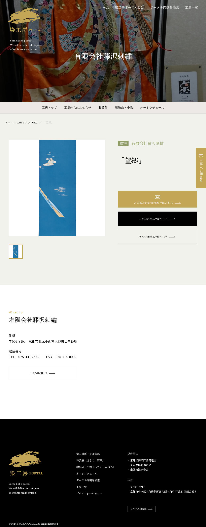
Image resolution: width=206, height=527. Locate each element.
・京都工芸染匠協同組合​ (142, 460)
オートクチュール (152, 107)
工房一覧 (191, 7)
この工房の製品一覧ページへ (157, 221)
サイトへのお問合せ (146, 509)
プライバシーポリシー (89, 494)
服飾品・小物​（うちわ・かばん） (95, 467)
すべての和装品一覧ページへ (157, 239)
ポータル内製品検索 (88, 480)
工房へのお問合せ (43, 373)
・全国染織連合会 (138, 470)
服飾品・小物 (124, 107)
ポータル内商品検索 (164, 7)
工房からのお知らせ (77, 107)
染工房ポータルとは (129, 7)
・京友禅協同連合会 (139, 465)
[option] (57, 188)
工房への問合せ (201, 168)
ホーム (104, 7)
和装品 (103, 107)
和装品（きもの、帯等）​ (90, 460)
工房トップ (49, 107)
